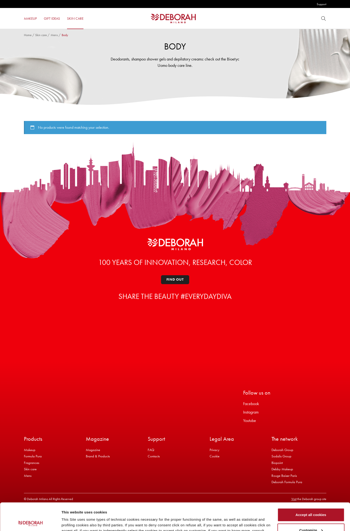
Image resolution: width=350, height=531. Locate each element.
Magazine (93, 450)
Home (28, 35)
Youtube (249, 420)
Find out (175, 279)
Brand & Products (98, 456)
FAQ (151, 450)
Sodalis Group (281, 456)
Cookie (214, 456)
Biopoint (277, 462)
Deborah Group (282, 450)
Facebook (251, 403)
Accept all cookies (311, 487)
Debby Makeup (282, 469)
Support (321, 4)
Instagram (251, 412)
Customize (311, 503)
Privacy (214, 450)
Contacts (154, 456)
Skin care (41, 35)
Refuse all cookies (311, 518)
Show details (72, 522)
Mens (54, 35)
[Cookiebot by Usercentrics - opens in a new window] (30, 521)
